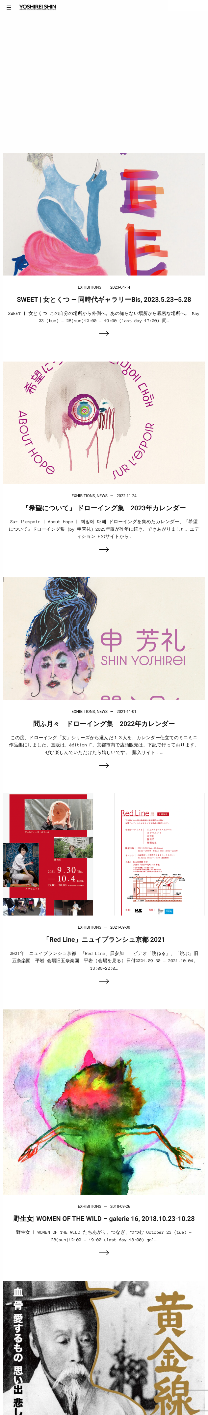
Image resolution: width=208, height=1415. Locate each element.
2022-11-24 (127, 496)
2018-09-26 (120, 1206)
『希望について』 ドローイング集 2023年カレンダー (104, 508)
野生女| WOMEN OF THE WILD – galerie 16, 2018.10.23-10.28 (104, 1219)
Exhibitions (89, 287)
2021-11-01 (127, 711)
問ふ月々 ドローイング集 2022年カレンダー (104, 724)
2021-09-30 (120, 927)
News (102, 496)
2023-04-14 (120, 287)
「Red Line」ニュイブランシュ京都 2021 (104, 939)
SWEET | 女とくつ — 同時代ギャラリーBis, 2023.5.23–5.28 (104, 299)
